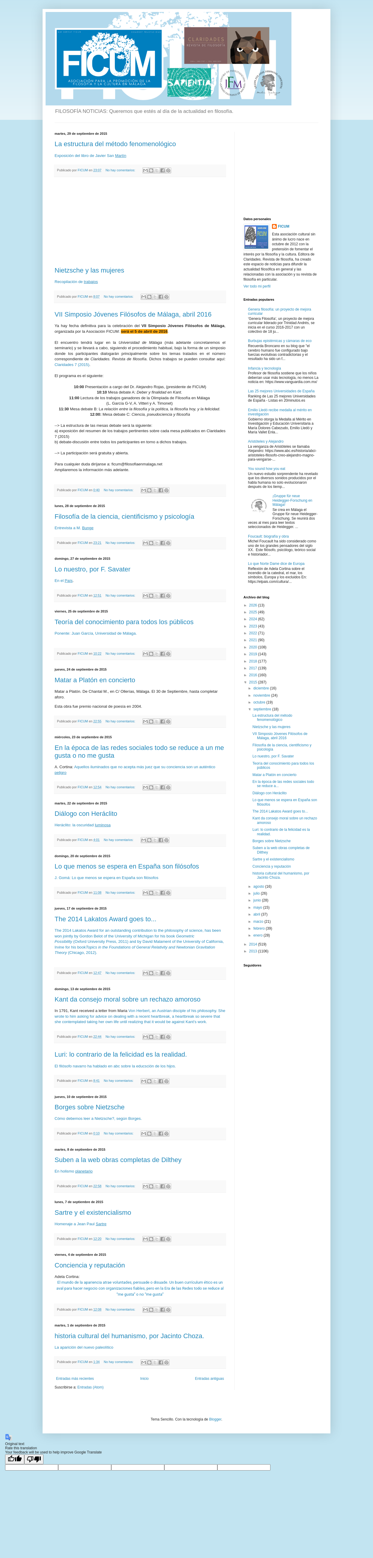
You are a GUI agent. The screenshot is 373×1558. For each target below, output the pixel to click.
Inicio (144, 1379)
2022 (253, 633)
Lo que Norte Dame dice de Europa (276, 564)
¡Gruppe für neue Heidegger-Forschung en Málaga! (292, 500)
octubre (259, 702)
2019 (253, 654)
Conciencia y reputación (90, 1265)
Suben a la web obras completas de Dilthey (118, 1160)
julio (257, 893)
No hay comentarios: (121, 170)
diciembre (261, 688)
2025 (253, 612)
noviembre (262, 695)
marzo (258, 921)
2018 (253, 661)
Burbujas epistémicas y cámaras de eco (280, 341)
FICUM (283, 226)
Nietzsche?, (105, 1118)
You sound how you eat (266, 469)
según (121, 1118)
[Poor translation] (33, 1459)
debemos (74, 1118)
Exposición (64, 155)
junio (257, 900)
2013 (253, 951)
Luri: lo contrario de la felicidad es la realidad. (121, 1054)
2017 (253, 668)
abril (257, 914)
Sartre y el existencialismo (93, 1212)
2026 (253, 605)
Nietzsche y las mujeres (89, 270)
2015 (253, 682)
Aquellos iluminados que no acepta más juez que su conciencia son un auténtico (144, 767)
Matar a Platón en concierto (95, 680)
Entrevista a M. (68, 528)
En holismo (65, 1171)
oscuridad (85, 825)
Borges (134, 1118)
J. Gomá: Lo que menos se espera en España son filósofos (106, 877)
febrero (259, 928)
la (73, 825)
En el (60, 580)
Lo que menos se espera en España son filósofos (127, 866)
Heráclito (62, 825)
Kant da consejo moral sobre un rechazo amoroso (128, 999)
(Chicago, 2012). (82, 952)
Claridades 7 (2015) (72, 364)
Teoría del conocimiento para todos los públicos (124, 622)
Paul (90, 1224)
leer (87, 1118)
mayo (258, 907)
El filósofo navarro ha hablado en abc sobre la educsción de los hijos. (115, 1066)
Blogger (215, 1419)
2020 (253, 647)
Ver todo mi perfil (256, 286)
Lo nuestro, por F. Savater (92, 569)
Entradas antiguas (209, 1379)
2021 (253, 640)
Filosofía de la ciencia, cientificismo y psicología (124, 516)
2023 (253, 626)
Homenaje (64, 1224)
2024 (253, 619)
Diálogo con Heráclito (86, 813)
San (110, 155)
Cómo (60, 1118)
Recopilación (66, 281)
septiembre (262, 709)
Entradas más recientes (75, 1379)
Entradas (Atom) (90, 1387)
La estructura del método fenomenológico (115, 144)
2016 (253, 675)
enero (258, 935)
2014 (253, 944)
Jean (81, 1224)
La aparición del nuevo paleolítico (84, 1347)
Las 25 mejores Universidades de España (281, 391)
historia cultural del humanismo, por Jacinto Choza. (129, 1336)
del (77, 155)
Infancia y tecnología (264, 368)
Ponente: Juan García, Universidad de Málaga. (96, 633)
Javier (100, 155)
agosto (259, 886)
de (92, 155)
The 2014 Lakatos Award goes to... (106, 919)
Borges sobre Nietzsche (90, 1107)
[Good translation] (14, 1459)
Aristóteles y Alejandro (266, 441)
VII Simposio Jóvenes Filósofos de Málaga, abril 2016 (133, 314)
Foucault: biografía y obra (268, 536)
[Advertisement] (140, 221)
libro (85, 155)
